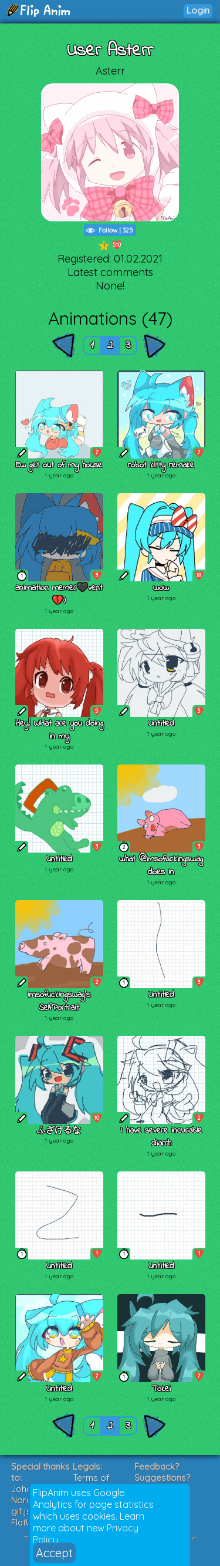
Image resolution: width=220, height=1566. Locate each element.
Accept (54, 1552)
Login (198, 10)
